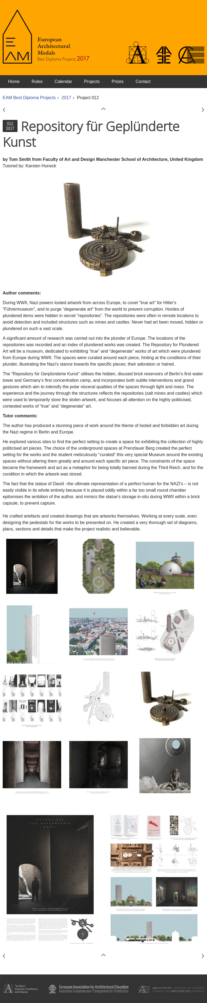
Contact (143, 81)
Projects (92, 81)
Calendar (63, 81)
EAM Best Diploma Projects (29, 97)
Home (14, 81)
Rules (37, 81)
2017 (66, 97)
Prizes (117, 81)
